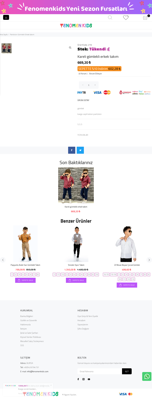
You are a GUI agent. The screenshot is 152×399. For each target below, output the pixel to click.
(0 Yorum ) (83, 73)
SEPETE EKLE (27, 280)
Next (149, 260)
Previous (3, 260)
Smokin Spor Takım (76, 264)
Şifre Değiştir (83, 328)
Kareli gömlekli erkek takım (76, 206)
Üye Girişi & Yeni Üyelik (87, 316)
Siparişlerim (82, 324)
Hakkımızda (25, 324)
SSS (22, 345)
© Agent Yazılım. (69, 394)
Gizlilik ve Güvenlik (28, 320)
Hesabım (81, 320)
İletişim (23, 328)
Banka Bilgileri (26, 316)
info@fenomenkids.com (37, 371)
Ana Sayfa (4, 34)
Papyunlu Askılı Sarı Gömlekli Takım (25, 264)
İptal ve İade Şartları (29, 332)
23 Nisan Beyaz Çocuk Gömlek (127, 264)
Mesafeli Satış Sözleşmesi (32, 341)
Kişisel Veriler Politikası (30, 337)
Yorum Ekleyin (95, 73)
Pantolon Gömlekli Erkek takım (22, 34)
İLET (127, 371)
